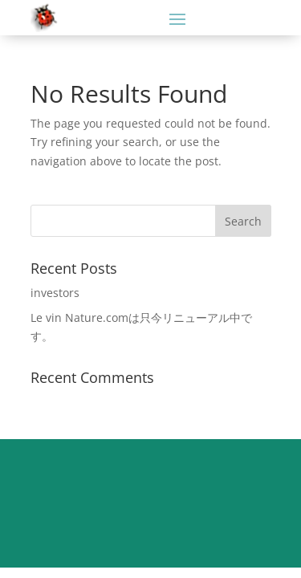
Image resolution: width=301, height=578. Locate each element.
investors (55, 292)
